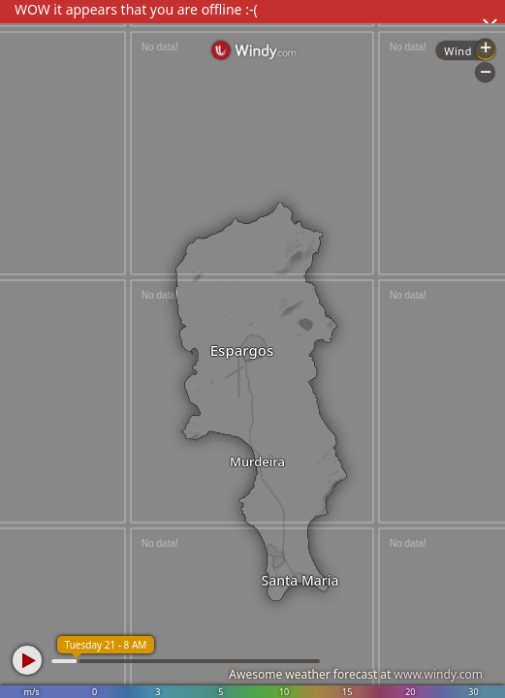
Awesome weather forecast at (356, 674)
